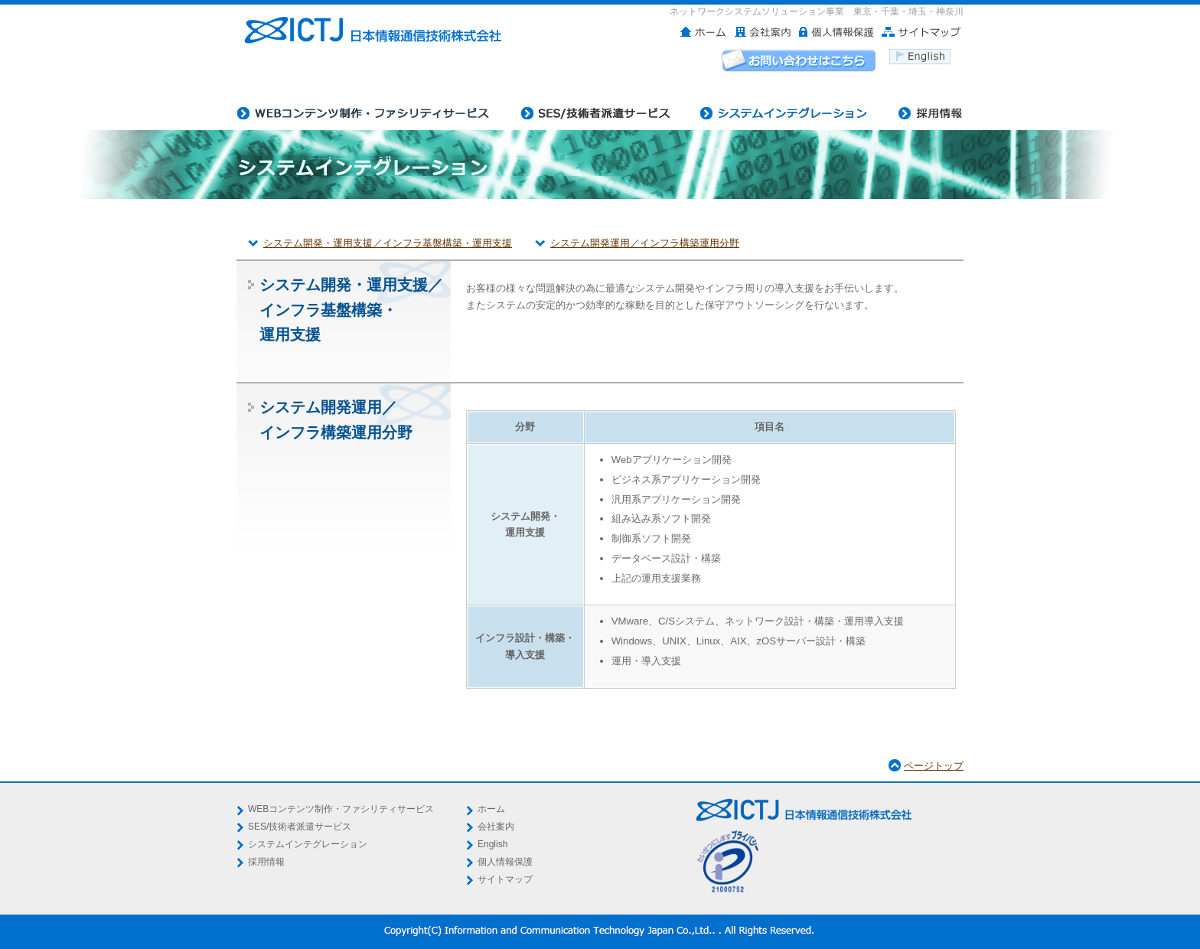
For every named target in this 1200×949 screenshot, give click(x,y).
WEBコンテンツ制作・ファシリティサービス (341, 809)
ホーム (491, 809)
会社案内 (496, 826)
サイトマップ (505, 879)
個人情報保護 (505, 861)
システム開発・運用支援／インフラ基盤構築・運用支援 (387, 243)
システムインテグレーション (307, 844)
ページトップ (934, 765)
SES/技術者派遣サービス (299, 826)
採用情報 (266, 861)
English (492, 844)
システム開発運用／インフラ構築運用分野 (644, 243)
